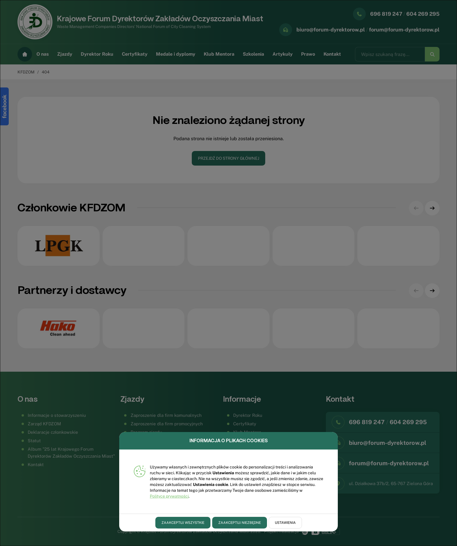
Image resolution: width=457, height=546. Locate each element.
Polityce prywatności (169, 496)
